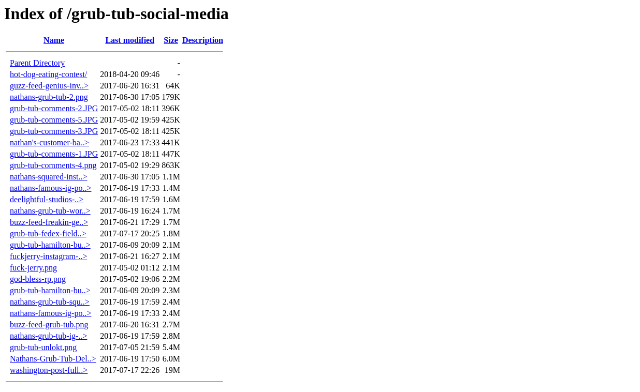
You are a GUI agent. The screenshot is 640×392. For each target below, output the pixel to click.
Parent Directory (37, 62)
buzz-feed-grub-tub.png (49, 324)
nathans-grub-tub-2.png (49, 97)
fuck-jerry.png (33, 267)
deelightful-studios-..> (46, 199)
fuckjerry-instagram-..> (48, 256)
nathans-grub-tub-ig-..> (48, 335)
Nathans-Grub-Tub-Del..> (53, 358)
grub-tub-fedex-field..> (48, 233)
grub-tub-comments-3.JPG (54, 131)
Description (202, 40)
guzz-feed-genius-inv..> (49, 85)
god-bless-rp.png (38, 279)
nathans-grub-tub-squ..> (50, 301)
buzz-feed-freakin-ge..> (49, 222)
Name (53, 40)
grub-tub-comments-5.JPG (54, 119)
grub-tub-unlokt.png (43, 347)
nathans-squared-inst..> (48, 176)
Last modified (129, 40)
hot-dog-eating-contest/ (48, 74)
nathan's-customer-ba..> (49, 142)
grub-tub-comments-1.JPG (54, 153)
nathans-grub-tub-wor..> (50, 210)
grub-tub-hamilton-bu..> (50, 244)
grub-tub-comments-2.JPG (54, 108)
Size (171, 40)
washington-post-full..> (49, 370)
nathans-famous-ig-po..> (50, 188)
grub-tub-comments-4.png (53, 165)
